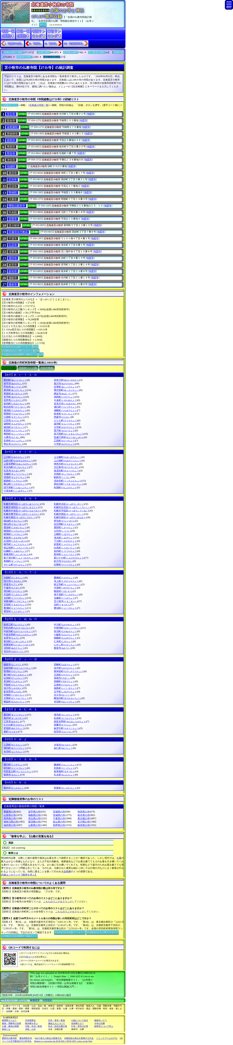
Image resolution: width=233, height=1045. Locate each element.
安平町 (14, 397)
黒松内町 (69, 484)
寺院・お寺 (30, 1029)
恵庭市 (62, 417)
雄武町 (14, 427)
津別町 (14, 591)
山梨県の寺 (34, 825)
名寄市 (12, 638)
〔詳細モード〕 (9, 105)
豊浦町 (15, 608)
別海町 (15, 695)
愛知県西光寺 (25, 1038)
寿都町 (14, 561)
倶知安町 (68, 480)
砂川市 (63, 561)
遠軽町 (15, 423)
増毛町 (64, 714)
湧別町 (15, 748)
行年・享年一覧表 (56, 1020)
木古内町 (16, 467)
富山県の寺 (59, 821)
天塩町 (14, 594)
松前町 (65, 718)
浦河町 (15, 410)
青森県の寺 (10, 811)
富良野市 (13, 691)
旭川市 (64, 383)
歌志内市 (15, 407)
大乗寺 (13, 199)
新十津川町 (20, 558)
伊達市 (11, 584)
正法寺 (13, 186)
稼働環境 (35, 1000)
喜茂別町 (67, 470)
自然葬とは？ (77, 1023)
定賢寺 (13, 218)
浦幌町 (65, 410)
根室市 (62, 648)
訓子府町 (17, 487)
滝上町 (66, 581)
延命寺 (11, 120)
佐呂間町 (65, 524)
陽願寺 (13, 277)
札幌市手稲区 (71, 510)
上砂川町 (19, 460)
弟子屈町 (67, 594)
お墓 (119, 858)
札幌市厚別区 (22, 504)
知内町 (65, 551)
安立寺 (11, 114)
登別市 (14, 651)
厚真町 (14, 393)
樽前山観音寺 (17, 205)
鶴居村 (63, 591)
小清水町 (16, 491)
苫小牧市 (65, 601)
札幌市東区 (20, 517)
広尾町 (64, 685)
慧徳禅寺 (12, 133)
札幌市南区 (70, 517)
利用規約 (47, 1000)
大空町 (65, 427)
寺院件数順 (46, 368)
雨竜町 (15, 413)
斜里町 (64, 544)
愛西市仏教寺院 (9, 1038)
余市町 (14, 751)
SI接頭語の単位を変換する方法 (78, 1038)
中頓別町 (19, 631)
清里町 (15, 477)
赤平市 (13, 383)
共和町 (65, 474)
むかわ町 (15, 725)
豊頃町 (65, 608)
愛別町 (15, 380)
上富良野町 (19, 464)
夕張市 (63, 745)
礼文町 (64, 774)
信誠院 (11, 166)
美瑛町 (14, 671)
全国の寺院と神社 (13, 52)
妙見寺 (13, 264)
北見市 (12, 470)
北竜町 (16, 698)
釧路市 (62, 477)
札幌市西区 (69, 514)
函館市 (13, 664)
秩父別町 (68, 584)
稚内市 (14, 788)
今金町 (65, 400)
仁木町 (63, 641)
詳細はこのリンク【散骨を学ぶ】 (19, 875)
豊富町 (15, 611)
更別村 (64, 521)
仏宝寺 (13, 245)
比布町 (14, 678)
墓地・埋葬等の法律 (11, 1023)
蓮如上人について (56, 1023)
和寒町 (65, 788)
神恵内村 (67, 464)
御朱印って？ (100, 1020)
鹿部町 (64, 527)
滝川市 (13, 581)
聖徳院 (13, 192)
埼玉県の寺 (34, 818)
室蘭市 (63, 725)
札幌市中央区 (23, 510)
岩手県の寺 (34, 811)
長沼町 (65, 631)
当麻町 (64, 598)
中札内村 (17, 628)
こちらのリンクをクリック (57, 901)
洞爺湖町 (16, 601)
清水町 (64, 537)
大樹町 (14, 577)
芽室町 (14, 728)
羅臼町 (14, 764)
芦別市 (13, 387)
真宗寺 (13, 172)
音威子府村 (69, 437)
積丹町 (16, 544)
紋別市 (63, 731)
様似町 (14, 521)
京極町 (16, 474)
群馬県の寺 (10, 818)
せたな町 (15, 564)
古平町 (65, 691)
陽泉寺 (13, 284)
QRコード (29, 957)
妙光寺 (13, 271)
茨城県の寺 (59, 815)
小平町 (64, 444)
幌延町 (15, 701)
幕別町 (15, 714)
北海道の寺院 (24, 57)
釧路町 (14, 480)
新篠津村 (16, 554)
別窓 (35, 346)
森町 (11, 731)
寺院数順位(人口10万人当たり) (17, 350)
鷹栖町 (64, 577)
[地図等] (90, 114)
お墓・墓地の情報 (10, 1026)
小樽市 (12, 437)
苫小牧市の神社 (96, 52)
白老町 (65, 547)
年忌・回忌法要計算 (57, 1026)
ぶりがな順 (9, 368)
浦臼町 (65, 407)
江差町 (14, 417)
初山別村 (17, 547)
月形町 (65, 587)
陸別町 (15, 768)
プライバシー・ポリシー (14, 1000)
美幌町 (64, 681)
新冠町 (16, 641)
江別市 (12, 420)
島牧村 (14, 537)
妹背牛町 (67, 728)
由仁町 (63, 748)
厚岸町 (15, 390)
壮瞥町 (65, 564)
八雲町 (14, 745)
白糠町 (15, 551)
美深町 (14, 681)
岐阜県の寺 (84, 825)
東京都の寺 (84, 818)
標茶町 (15, 531)
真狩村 (14, 718)
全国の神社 (44, 52)
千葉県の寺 (59, 818)
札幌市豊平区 (22, 514)
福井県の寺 (10, 825)
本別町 (65, 701)
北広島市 (67, 467)
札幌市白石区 (72, 507)
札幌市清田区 (21, 507)
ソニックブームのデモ (106, 1038)
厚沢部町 (67, 390)
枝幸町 (64, 413)
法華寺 (13, 251)
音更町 (15, 440)
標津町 (14, 534)
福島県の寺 (34, 815)
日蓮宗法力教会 (18, 232)
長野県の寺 (59, 825)
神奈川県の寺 (11, 821)
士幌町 (64, 534)
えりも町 (65, 420)
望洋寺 (13, 258)
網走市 (63, 393)
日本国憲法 (30, 1020)
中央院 (13, 212)
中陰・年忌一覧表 (33, 1026)
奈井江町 (15, 624)
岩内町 (15, 403)
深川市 (13, 688)
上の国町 (68, 460)
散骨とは (6, 1029)
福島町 (65, 688)
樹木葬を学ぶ (31, 1023)
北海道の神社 (70, 52)
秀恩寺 (11, 146)
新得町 (65, 554)
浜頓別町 (19, 668)
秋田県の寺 (84, 811)
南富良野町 (70, 721)
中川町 (65, 624)
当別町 (15, 598)
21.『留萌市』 (35, 44)
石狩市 (13, 400)
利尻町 (64, 768)
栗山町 (15, 484)
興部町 (15, 434)
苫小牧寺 (14, 225)
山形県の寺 (10, 815)
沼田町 (14, 648)
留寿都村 (64, 771)
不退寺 (13, 238)
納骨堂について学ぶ (103, 1026)
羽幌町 (64, 664)
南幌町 (65, 638)
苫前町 (15, 604)
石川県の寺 (84, 821)
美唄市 (62, 678)
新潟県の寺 (34, 821)
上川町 (15, 457)
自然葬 (67, 871)
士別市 (62, 531)
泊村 (62, 604)
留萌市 (12, 774)
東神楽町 (69, 671)
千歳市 (12, 587)
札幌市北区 (69, 504)
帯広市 (13, 444)
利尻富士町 (19, 771)
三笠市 (12, 721)
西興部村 (17, 644)
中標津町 (68, 628)
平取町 (15, 685)
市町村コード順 (28, 368)
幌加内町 (68, 698)
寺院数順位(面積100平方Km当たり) (19, 354)
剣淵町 (65, 487)
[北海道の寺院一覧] (38, 105)
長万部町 (69, 434)
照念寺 (11, 153)
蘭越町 (65, 764)
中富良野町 (19, 634)
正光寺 (13, 179)
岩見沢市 (65, 403)
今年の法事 (99, 1023)
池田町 (64, 397)
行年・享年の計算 (79, 1026)
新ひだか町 (69, 558)
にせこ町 (65, 644)
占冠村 (15, 541)
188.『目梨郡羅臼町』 (74, 44)
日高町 (64, 674)
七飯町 (64, 634)
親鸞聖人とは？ (9, 1020)
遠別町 (65, 423)
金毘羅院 (12, 127)
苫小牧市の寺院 (51, 57)
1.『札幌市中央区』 (14, 44)
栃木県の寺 (84, 815)
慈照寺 (11, 140)
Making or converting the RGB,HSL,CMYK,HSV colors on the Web (63, 1041)
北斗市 (62, 695)
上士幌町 (68, 457)
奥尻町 (15, 430)
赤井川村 (67, 380)
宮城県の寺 (59, 811)
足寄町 (65, 387)
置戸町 (64, 430)
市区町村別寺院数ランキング (16, 346)
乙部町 (64, 440)
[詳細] (22, 113)
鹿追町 (15, 527)
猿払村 (14, 524)
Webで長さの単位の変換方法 (48, 1038)
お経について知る (79, 1020)
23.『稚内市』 (51, 44)
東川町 (16, 674)
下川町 (65, 541)
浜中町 (65, 668)
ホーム (42, 24)
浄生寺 (11, 159)
